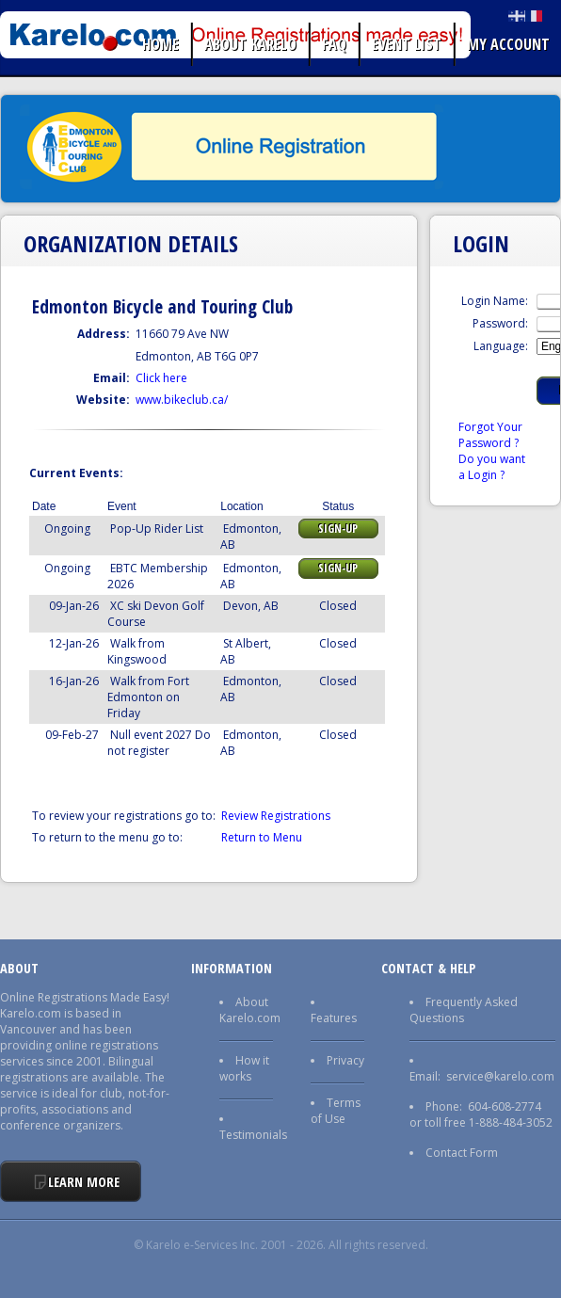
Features (334, 1018)
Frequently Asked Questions (463, 1010)
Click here (161, 378)
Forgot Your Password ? (490, 435)
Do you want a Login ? (491, 467)
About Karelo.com (249, 1010)
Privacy (345, 1060)
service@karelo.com (500, 1076)
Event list (406, 44)
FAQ (334, 44)
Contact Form (461, 1153)
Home (160, 44)
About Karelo (250, 44)
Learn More (84, 1182)
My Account (508, 44)
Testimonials (253, 1135)
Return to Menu (261, 837)
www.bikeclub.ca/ (182, 400)
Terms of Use (336, 1111)
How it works (244, 1068)
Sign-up (338, 529)
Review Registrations (275, 816)
